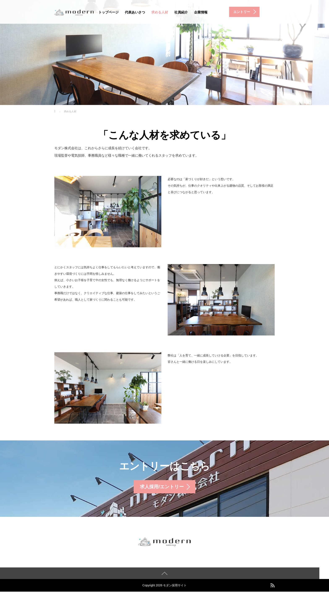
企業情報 (201, 12)
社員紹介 (181, 12)
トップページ (108, 12)
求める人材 (159, 12)
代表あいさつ (135, 12)
